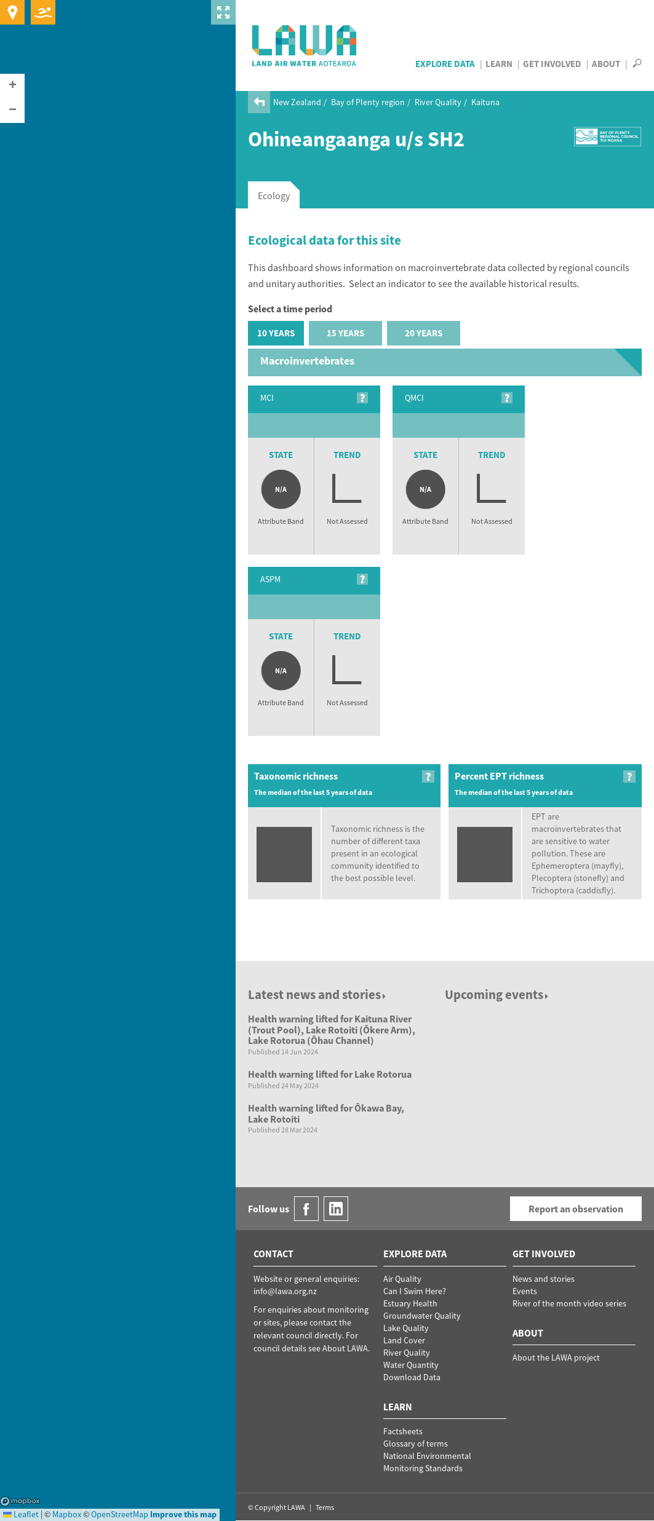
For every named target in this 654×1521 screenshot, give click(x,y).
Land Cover (404, 1340)
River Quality (438, 102)
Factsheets (403, 1431)
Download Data (412, 1377)
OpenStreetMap (119, 1514)
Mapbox (20, 1501)
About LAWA (345, 1348)
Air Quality (402, 1278)
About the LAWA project (556, 1357)
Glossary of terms (415, 1443)
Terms (325, 1507)
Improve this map (183, 1514)
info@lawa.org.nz (285, 1291)
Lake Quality (406, 1327)
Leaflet (21, 1514)
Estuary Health (410, 1303)
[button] (12, 86)
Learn (498, 63)
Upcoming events (497, 994)
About (606, 63)
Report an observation (575, 1209)
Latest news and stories (318, 994)
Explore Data (445, 63)
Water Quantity (411, 1364)
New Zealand (297, 102)
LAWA (305, 45)
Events (524, 1291)
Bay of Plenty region (368, 102)
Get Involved (552, 63)
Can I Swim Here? (414, 1291)
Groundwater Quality (422, 1315)
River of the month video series (569, 1303)
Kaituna (485, 102)
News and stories (543, 1278)
